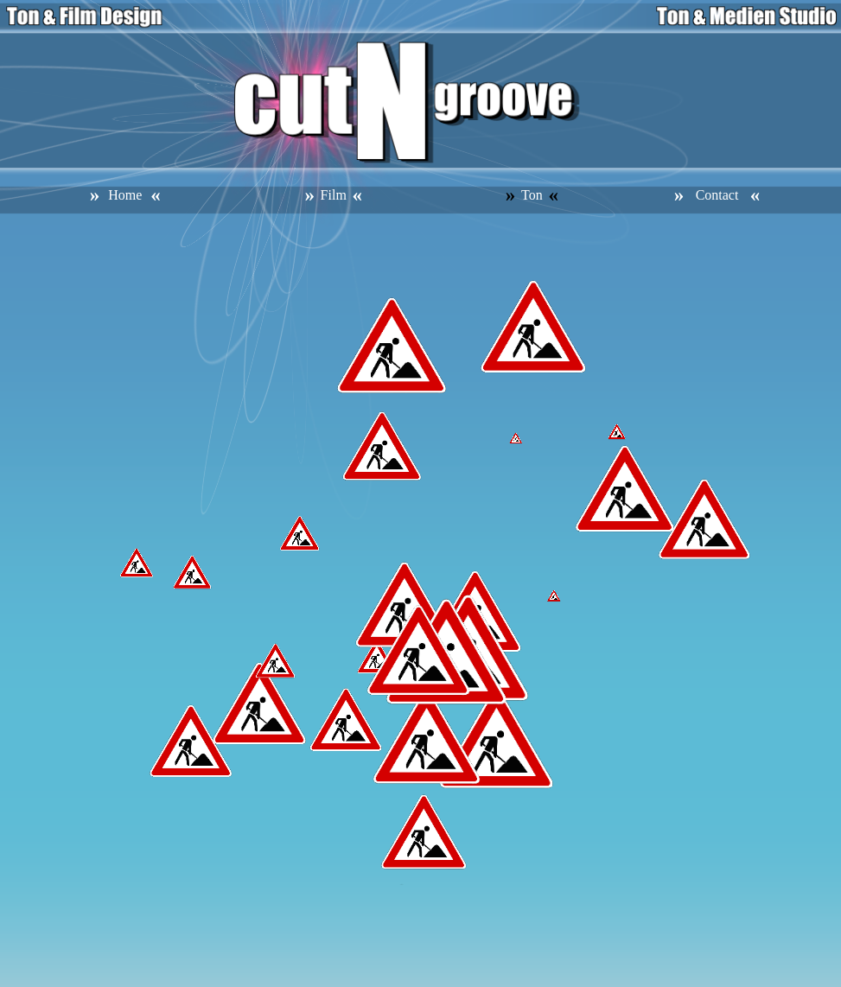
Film (334, 195)
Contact (717, 195)
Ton (532, 195)
